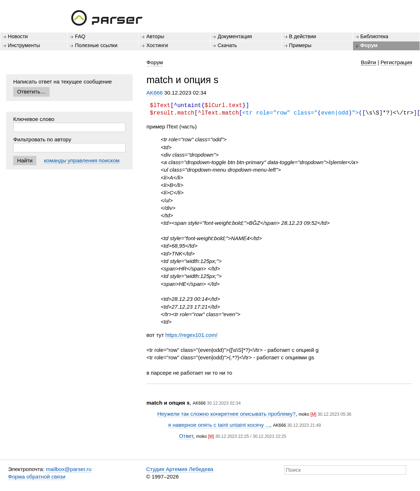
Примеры (300, 45)
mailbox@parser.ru (69, 469)
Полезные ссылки (96, 45)
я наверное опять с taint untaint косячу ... (219, 425)
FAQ (80, 36)
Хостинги (157, 45)
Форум (369, 45)
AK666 (155, 93)
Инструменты (24, 45)
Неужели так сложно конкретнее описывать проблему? (226, 414)
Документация (234, 36)
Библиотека (374, 36)
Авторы (155, 36)
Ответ (186, 436)
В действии (302, 36)
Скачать (227, 45)
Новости (18, 36)
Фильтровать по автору (42, 139)
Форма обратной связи (36, 477)
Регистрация (396, 62)
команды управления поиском (81, 160)
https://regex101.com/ (191, 335)
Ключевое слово (34, 119)
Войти (368, 62)
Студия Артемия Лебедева (179, 469)
